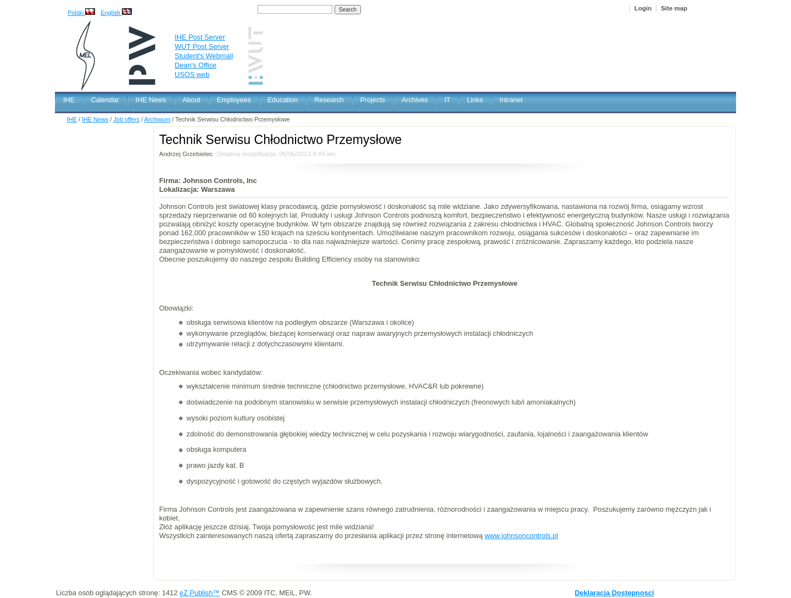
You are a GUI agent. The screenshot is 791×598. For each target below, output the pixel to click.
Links (475, 100)
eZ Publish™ (200, 593)
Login (642, 8)
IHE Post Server (200, 37)
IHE (69, 100)
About (191, 100)
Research (329, 100)
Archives (415, 100)
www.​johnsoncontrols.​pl (521, 535)
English (116, 12)
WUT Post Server (202, 46)
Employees (234, 100)
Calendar (105, 100)
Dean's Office (195, 65)
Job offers (126, 119)
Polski (81, 12)
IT (447, 100)
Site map (674, 8)
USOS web (192, 74)
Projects (372, 100)
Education (283, 100)
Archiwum (157, 119)
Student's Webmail (204, 56)
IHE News (151, 100)
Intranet (510, 100)
